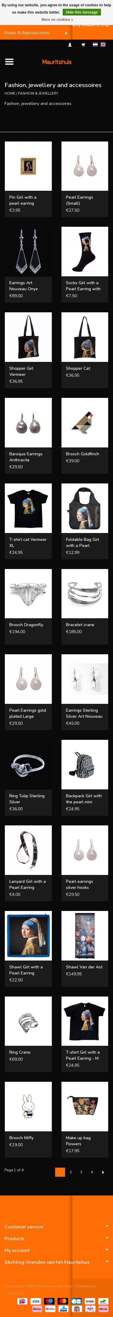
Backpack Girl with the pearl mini (84, 799)
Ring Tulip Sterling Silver (27, 799)
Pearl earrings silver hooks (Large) (79, 885)
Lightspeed (14, 1293)
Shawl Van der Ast (84, 967)
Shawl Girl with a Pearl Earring (26, 970)
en (103, 44)
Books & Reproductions (27, 33)
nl (95, 44)
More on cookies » (57, 20)
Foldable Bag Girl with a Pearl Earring (82, 543)
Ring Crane (19, 1052)
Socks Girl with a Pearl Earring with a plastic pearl (83, 286)
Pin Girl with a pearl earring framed (22, 200)
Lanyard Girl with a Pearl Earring (27, 884)
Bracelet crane (80, 625)
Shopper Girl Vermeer (21, 371)
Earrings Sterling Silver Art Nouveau (84, 713)
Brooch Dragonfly (26, 625)
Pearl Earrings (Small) (79, 200)
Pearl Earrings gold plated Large (27, 713)
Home (10, 93)
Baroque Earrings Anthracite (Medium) (25, 457)
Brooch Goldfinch (82, 454)
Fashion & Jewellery (38, 93)
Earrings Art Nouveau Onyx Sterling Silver (23, 286)
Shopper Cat (78, 368)
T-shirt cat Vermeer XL (28, 542)
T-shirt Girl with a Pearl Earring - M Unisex (83, 1055)
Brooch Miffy (21, 1138)
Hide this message (82, 12)
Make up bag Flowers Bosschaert (78, 1141)
